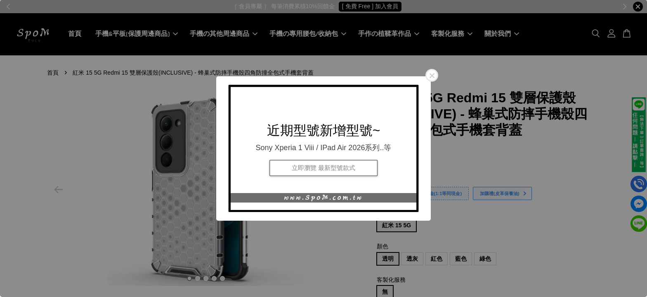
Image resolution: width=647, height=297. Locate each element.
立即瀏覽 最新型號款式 (323, 167)
